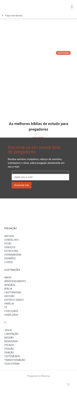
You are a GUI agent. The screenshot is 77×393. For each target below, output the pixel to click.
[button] (72, 6)
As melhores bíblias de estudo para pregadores (38, 126)
